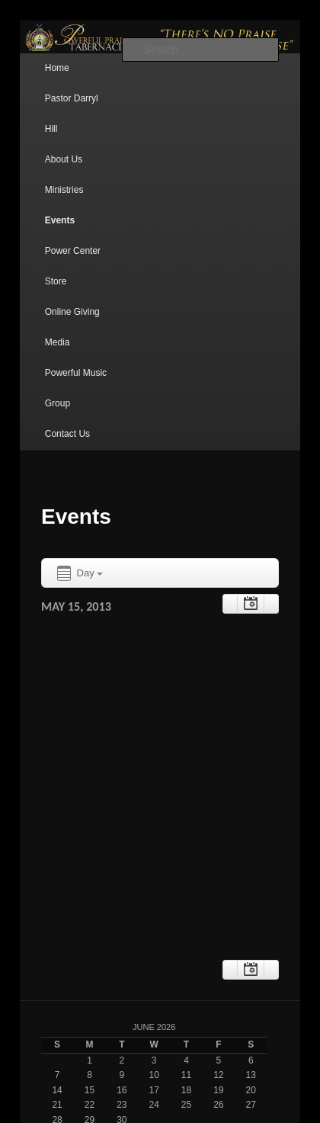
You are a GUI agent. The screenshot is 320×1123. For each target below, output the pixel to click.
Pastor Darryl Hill (71, 113)
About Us (63, 159)
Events (60, 220)
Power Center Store (73, 266)
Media (57, 342)
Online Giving (72, 311)
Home (57, 68)
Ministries (64, 189)
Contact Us (67, 433)
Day (79, 574)
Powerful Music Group (76, 388)
